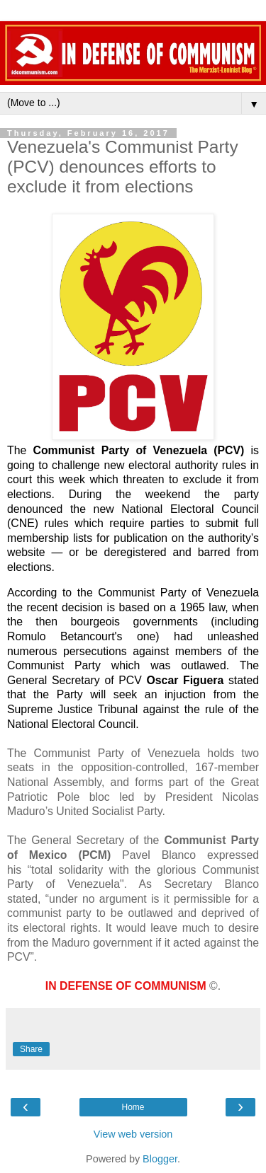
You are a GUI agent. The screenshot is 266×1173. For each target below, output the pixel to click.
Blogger (160, 1159)
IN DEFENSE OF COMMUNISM (125, 986)
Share (31, 1049)
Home (132, 1107)
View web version (133, 1134)
